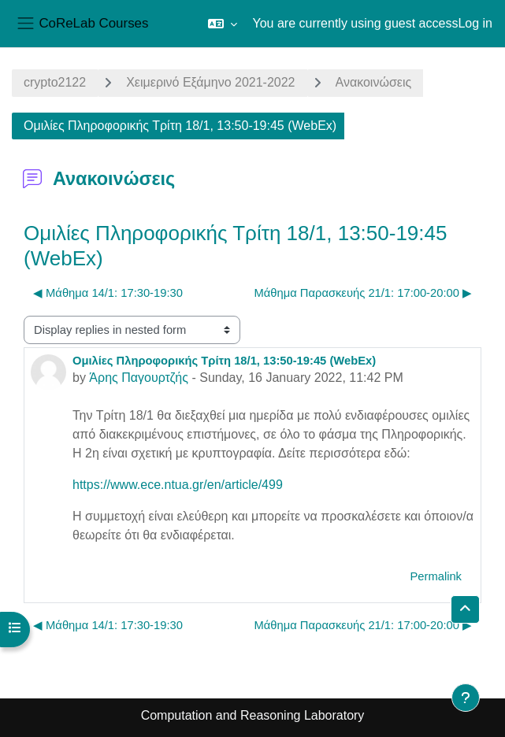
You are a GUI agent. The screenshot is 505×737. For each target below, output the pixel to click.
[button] (223, 23)
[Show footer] (465, 697)
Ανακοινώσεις (374, 82)
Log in (475, 23)
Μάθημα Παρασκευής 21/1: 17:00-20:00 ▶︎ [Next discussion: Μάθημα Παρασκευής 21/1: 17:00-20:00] (363, 293)
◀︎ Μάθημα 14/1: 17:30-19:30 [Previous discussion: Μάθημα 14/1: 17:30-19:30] (108, 293)
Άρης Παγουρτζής (138, 377)
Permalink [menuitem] (436, 576)
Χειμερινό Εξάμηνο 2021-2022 (210, 82)
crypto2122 (55, 82)
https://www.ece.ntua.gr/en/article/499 (177, 484)
